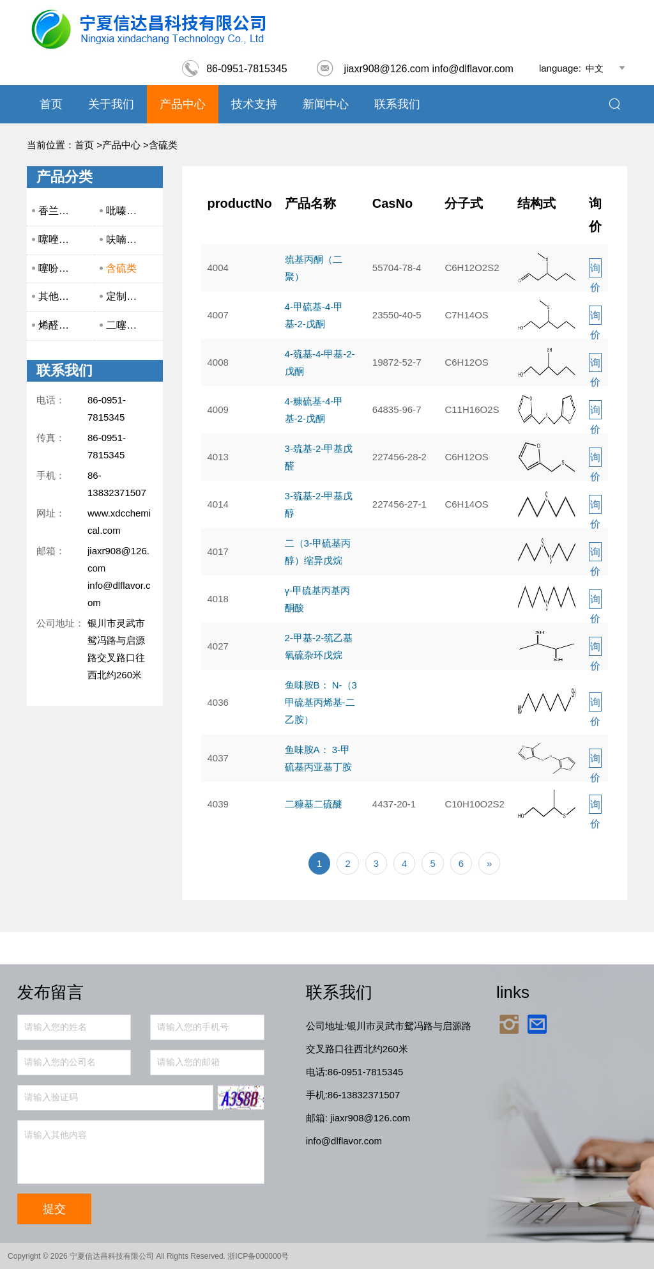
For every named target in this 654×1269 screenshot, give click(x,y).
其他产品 (58, 296)
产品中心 (183, 104)
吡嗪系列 (126, 210)
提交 (54, 1209)
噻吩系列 (58, 268)
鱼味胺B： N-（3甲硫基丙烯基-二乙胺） (321, 702)
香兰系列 (58, 210)
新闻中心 (326, 104)
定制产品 (126, 296)
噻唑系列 (58, 239)
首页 (51, 104)
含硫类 (163, 144)
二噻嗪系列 (131, 325)
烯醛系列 (58, 325)
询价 (595, 270)
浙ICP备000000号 (258, 1256)
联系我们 (397, 104)
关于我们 (111, 104)
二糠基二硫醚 (313, 803)
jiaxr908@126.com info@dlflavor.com (414, 68)
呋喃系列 (126, 239)
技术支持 (254, 104)
